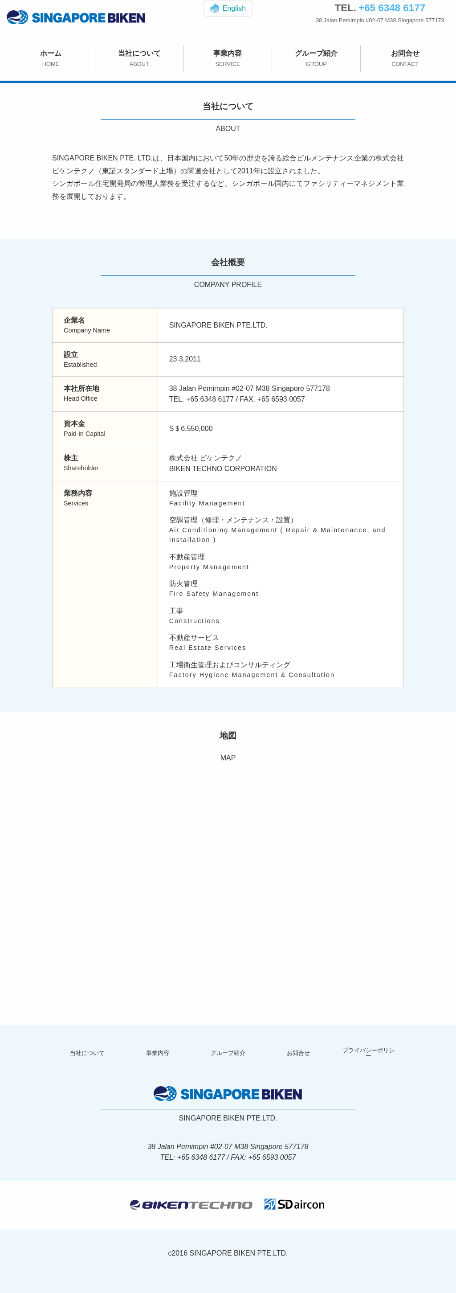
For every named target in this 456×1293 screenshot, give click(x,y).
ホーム (51, 58)
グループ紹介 (316, 58)
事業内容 (228, 58)
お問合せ (405, 58)
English (228, 8)
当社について (139, 58)
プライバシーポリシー (368, 1053)
